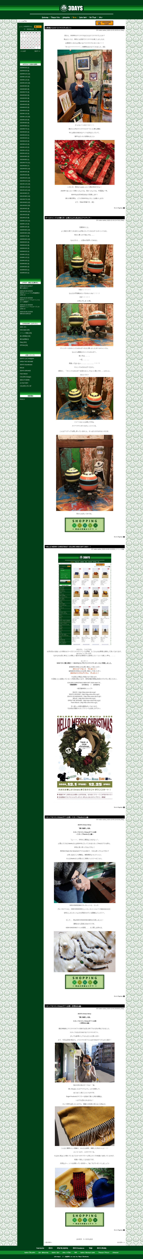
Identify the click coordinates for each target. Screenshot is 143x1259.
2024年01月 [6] (24, 110)
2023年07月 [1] (24, 129)
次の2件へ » (121, 1242)
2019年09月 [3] (24, 263)
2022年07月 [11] (25, 162)
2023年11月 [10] (25, 116)
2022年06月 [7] (24, 166)
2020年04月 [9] (24, 245)
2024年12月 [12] (25, 77)
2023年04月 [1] (24, 135)
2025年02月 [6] (24, 71)
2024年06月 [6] (24, 95)
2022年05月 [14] (25, 168)
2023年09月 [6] (24, 123)
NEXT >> (37, 51)
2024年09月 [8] (24, 86)
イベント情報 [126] (26, 333)
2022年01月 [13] (25, 181)
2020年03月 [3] (24, 248)
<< (24, 29)
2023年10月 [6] (24, 120)
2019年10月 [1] (24, 260)
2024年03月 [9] (24, 104)
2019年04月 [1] (24, 273)
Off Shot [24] (24, 345)
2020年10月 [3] (24, 227)
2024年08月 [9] (24, 89)
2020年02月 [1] (24, 251)
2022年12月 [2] (24, 147)
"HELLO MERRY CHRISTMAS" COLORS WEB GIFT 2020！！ (68, 547)
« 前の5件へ (48, 1242)
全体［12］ (23, 327)
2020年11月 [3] (24, 224)
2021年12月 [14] (25, 184)
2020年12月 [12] (25, 221)
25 (36, 44)
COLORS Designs (25, 377)
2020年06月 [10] (25, 239)
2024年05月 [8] (24, 98)
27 (21, 47)
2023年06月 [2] (24, 132)
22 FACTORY (24, 383)
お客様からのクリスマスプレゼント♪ (58, 28)
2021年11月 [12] (25, 187)
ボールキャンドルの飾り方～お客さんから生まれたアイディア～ (68, 218)
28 (24, 47)
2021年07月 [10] (25, 199)
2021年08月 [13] (25, 196)
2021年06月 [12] (25, 202)
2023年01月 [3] (24, 144)
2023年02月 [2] (24, 141)
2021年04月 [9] (24, 208)
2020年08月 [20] (25, 233)
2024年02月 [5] (24, 107)
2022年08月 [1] (24, 159)
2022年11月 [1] (24, 150)
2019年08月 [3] (24, 267)
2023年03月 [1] (24, 138)
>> (36, 29)
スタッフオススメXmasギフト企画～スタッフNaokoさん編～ (67, 817)
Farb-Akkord (24, 374)
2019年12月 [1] (24, 254)
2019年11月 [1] (24, 257)
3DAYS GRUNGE (25, 371)
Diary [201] (23, 342)
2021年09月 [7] (24, 193)
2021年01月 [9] (24, 217)
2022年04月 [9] (24, 172)
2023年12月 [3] (24, 113)
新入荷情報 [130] (25, 336)
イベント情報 (120, 549)
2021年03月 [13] (25, 211)
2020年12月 (30, 29)
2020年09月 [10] (25, 230)
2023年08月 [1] (24, 126)
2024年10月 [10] (25, 83)
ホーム (20, 21)
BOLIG (22, 368)
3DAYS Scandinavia (26, 364)
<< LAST (23, 51)
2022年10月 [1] (24, 153)
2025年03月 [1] (24, 67)
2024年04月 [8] (24, 101)
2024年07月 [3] (24, 92)
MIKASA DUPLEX (25, 313)
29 (27, 47)
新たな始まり (24, 288)
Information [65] (24, 330)
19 (39, 42)
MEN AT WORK (25, 380)
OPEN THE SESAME (26, 361)
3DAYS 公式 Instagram (27, 358)
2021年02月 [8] (24, 214)
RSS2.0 (22, 399)
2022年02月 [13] (25, 178)
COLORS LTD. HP (25, 386)
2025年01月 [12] (25, 74)
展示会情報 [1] (24, 339)
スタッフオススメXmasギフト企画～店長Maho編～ (64, 1006)
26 (39, 44)
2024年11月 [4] (24, 80)
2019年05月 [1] (24, 270)
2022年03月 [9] (24, 175)
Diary (122, 30)
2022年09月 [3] (24, 156)
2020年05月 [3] (24, 242)
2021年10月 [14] (25, 190)
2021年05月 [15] (25, 205)
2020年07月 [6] (24, 236)
